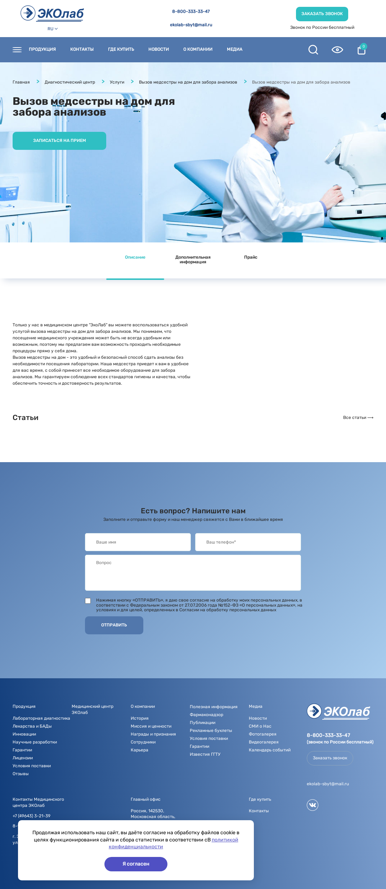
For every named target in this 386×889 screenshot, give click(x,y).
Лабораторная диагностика (41, 718)
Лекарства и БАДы (32, 726)
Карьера (139, 749)
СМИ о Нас (260, 726)
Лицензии (23, 757)
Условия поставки (32, 765)
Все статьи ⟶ (358, 417)
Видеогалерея (264, 742)
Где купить (121, 49)
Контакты (82, 49)
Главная (21, 82)
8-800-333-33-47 (191, 11)
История (140, 718)
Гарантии (22, 749)
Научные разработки (35, 742)
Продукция (42, 49)
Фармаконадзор (206, 714)
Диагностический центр (70, 82)
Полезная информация (214, 706)
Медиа (234, 49)
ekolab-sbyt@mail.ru (191, 25)
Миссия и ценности (151, 726)
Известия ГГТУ (205, 754)
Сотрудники (143, 742)
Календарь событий (270, 749)
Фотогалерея (263, 734)
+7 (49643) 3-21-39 (31, 816)
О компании (197, 49)
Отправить (114, 624)
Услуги (117, 82)
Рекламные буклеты (211, 730)
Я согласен (135, 864)
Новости (158, 49)
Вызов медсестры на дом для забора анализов (188, 82)
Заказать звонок (322, 13)
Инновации (24, 734)
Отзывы (21, 773)
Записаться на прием (59, 140)
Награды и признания (153, 734)
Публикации (202, 722)
